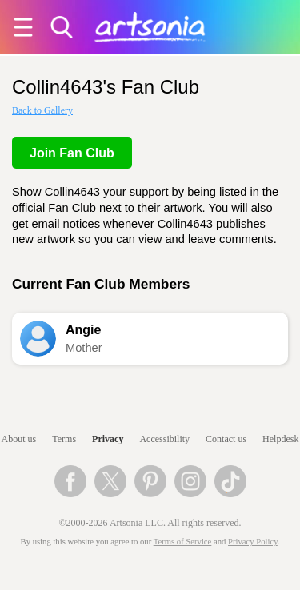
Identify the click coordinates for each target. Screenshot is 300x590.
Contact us (226, 438)
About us (19, 438)
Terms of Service (183, 541)
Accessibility (164, 438)
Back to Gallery (42, 110)
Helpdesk (280, 438)
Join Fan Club (72, 153)
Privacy (107, 438)
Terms (64, 438)
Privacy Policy (253, 541)
